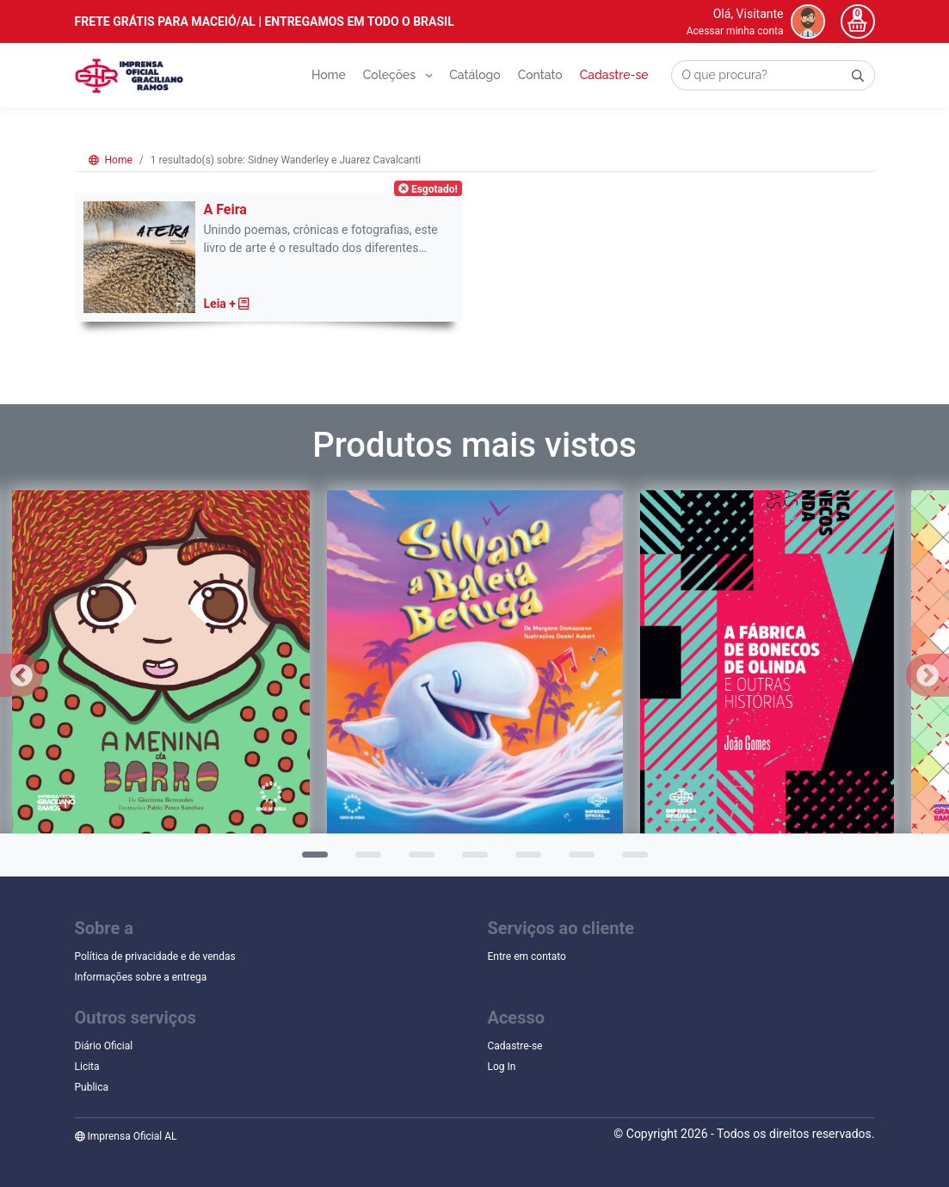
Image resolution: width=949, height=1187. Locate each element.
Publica (92, 1087)
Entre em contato (527, 956)
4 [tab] (470, 860)
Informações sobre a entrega (141, 977)
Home (328, 75)
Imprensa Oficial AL (126, 1136)
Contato (540, 75)
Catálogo (474, 75)
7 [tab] (630, 860)
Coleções (397, 75)
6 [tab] (577, 860)
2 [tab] (364, 860)
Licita (87, 1067)
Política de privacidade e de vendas (155, 956)
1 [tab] (310, 860)
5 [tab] (524, 860)
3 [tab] (417, 860)
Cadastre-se (614, 75)
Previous (21, 675)
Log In (502, 1067)
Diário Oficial (104, 1046)
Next (927, 675)
